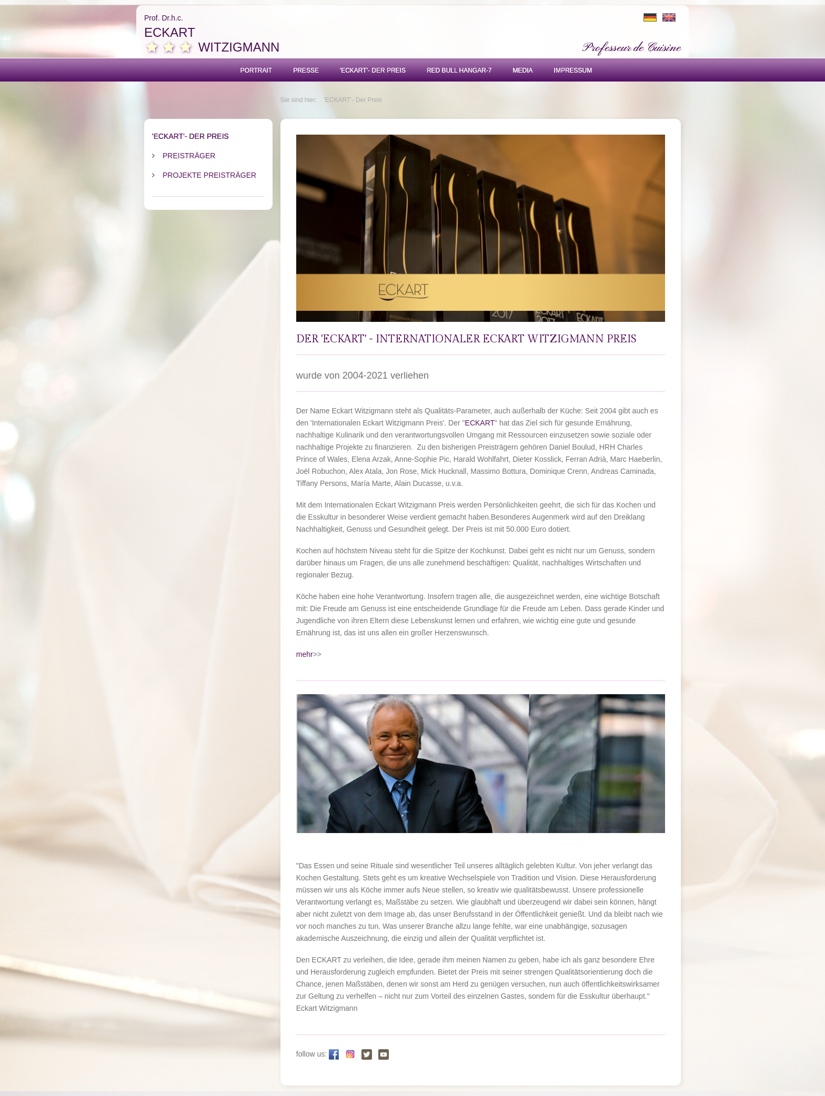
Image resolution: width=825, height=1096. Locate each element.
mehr (304, 654)
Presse (306, 70)
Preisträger (189, 155)
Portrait (256, 70)
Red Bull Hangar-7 (459, 70)
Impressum (573, 70)
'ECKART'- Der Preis (373, 70)
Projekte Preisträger (209, 175)
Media (523, 70)
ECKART (480, 423)
